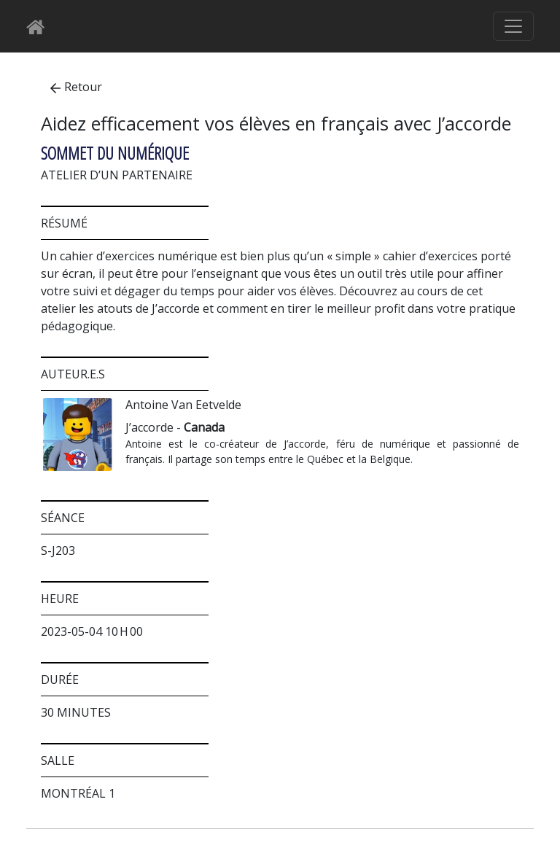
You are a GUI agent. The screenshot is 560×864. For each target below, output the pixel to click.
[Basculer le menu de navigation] (513, 26)
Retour (76, 87)
